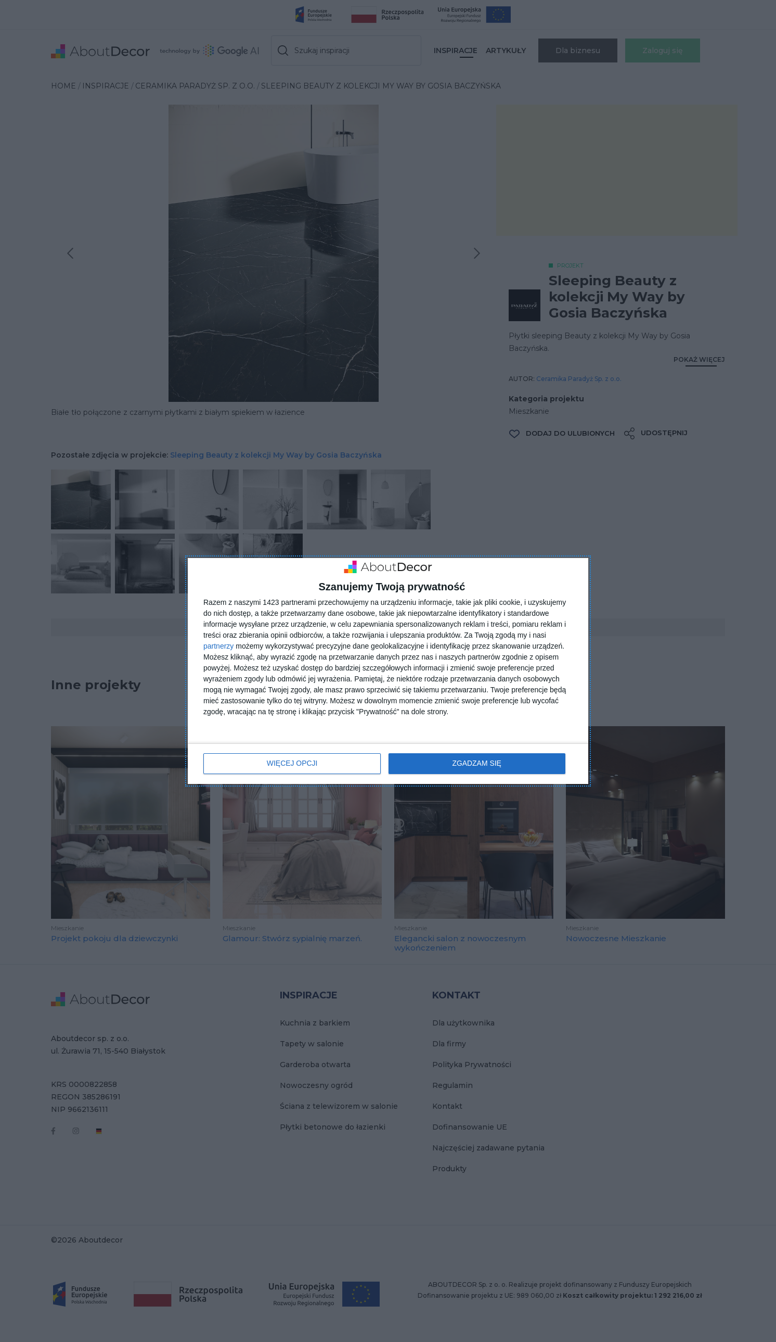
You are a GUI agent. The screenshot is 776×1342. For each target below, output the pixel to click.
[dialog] (388, 671)
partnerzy (218, 646)
